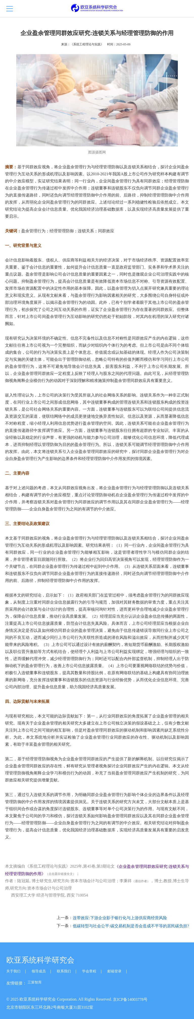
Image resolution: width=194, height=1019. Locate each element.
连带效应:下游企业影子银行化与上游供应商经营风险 (120, 918)
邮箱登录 (114, 971)
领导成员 (39, 971)
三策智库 (35, 982)
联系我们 (64, 971)
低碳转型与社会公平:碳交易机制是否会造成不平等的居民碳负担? (131, 926)
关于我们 (13, 971)
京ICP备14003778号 (130, 999)
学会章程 (89, 971)
